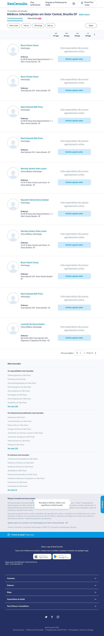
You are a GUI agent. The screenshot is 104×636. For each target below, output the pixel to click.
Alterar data (13, 26)
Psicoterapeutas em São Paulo (19, 399)
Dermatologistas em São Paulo (19, 387)
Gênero (26, 26)
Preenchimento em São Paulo (19, 441)
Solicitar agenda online (74, 59)
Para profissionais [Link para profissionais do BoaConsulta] (35, 3)
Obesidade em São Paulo (17, 471)
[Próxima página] (95, 353)
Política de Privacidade (35, 630)
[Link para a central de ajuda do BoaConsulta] (73, 3)
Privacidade (73, 630)
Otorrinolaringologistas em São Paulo (22, 383)
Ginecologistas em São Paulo (19, 391)
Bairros (50, 26)
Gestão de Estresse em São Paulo (20, 467)
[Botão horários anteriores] (49, 34)
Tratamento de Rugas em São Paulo (21, 437)
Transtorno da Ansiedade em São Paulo (23, 459)
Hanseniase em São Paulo (18, 486)
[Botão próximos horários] (94, 34)
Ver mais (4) (12, 490)
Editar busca (84, 14)
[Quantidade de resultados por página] (79, 353)
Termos (82, 630)
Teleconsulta (34, 19)
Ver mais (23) (13, 449)
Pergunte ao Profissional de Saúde (56, 3)
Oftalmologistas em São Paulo (19, 375)
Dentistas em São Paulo (17, 379)
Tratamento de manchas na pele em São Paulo (25, 433)
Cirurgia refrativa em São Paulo (19, 429)
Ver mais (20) (13, 407)
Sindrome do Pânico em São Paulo (21, 463)
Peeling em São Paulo (16, 445)
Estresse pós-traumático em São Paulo (22, 474)
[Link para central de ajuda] (8, 534)
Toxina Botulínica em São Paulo (20, 421)
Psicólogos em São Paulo (17, 395)
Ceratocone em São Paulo (17, 482)
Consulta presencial (15, 19)
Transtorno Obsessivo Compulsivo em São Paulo (26, 478)
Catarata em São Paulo (16, 417)
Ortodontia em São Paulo (17, 403)
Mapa (91, 26)
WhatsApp (38, 26)
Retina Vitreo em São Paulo (18, 425)
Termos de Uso (18, 630)
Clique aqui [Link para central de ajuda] (23, 535)
